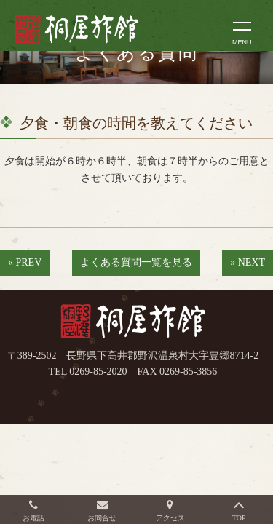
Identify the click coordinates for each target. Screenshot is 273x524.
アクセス (170, 518)
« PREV (24, 262)
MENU (242, 42)
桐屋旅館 (133, 322)
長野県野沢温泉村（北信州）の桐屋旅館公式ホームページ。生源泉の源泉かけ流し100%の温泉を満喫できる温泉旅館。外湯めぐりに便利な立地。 (92, 29)
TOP (239, 518)
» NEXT (247, 262)
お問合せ (101, 518)
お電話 (33, 518)
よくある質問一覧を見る (136, 262)
